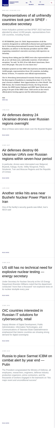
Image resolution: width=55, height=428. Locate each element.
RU (27, 2)
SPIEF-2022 (5, 10)
